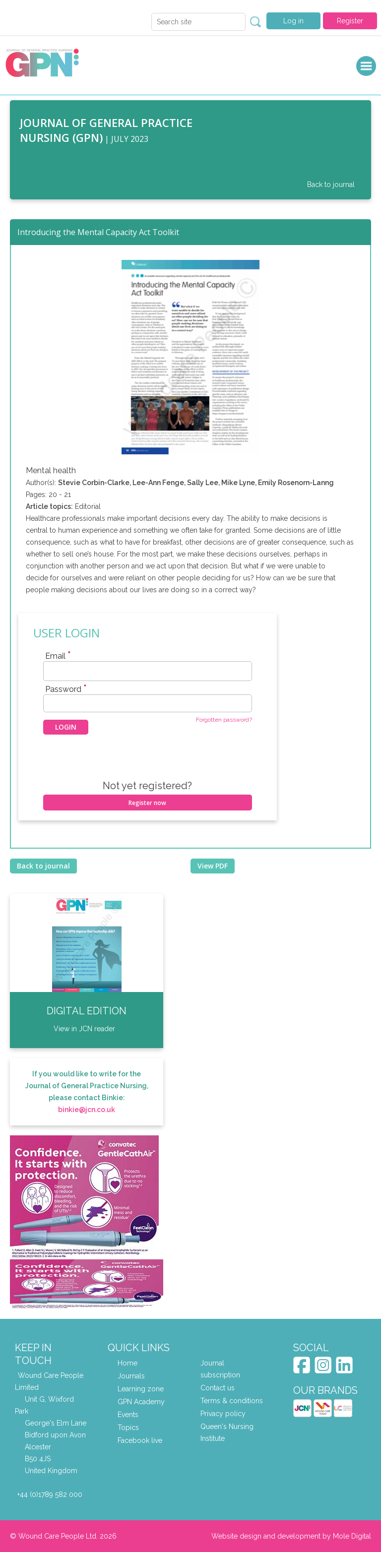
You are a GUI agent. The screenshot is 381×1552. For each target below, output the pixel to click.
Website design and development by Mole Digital (291, 1536)
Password (66, 688)
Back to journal (331, 184)
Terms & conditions (231, 1401)
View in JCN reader (84, 1029)
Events (128, 1415)
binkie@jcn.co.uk (86, 1110)
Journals (131, 1376)
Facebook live (140, 1440)
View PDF (212, 865)
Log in (293, 21)
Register (350, 21)
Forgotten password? (224, 719)
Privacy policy (223, 1414)
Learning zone (141, 1389)
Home (127, 1363)
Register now (147, 803)
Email (58, 655)
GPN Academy (141, 1402)
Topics (128, 1427)
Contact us (217, 1388)
